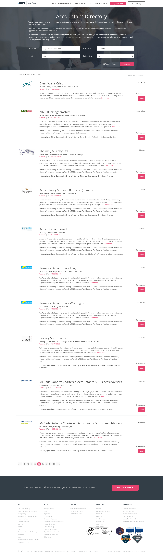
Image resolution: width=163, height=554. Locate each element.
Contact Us (81, 551)
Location (32, 48)
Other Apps (47, 537)
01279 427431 (55, 89)
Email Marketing (49, 527)
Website (42, 89)
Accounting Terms (23, 542)
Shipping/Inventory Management (54, 521)
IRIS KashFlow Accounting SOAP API (133, 521)
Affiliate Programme (76, 511)
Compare (140, 94)
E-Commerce (48, 516)
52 (43, 464)
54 (50, 464)
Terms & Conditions (36, 551)
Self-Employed (100, 527)
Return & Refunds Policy (62, 551)
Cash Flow (99, 524)
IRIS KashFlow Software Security (27, 516)
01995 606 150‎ (55, 429)
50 (35, 464)
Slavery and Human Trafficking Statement (27, 533)
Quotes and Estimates (103, 511)
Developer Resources (129, 509)
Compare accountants (135, 75)
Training (20, 524)
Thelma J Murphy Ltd (53, 151)
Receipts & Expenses (50, 519)
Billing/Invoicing (49, 509)
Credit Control (100, 519)
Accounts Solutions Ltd (54, 229)
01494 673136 (55, 118)
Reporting (99, 516)
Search (127, 64)
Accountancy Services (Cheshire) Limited (66, 190)
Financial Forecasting (50, 529)
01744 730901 (55, 344)
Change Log (100, 521)
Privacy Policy (22, 514)
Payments (47, 514)
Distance (87, 48)
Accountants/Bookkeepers (78, 509)
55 (54, 464)
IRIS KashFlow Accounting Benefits (28, 540)
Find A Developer (128, 516)
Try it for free (124, 487)
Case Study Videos (23, 521)
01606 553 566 (55, 274)
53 (46, 464)
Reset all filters (109, 64)
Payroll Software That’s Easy (52, 532)
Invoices (98, 509)
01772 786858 (55, 388)
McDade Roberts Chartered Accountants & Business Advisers (80, 382)
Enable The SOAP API (129, 519)
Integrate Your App (128, 511)
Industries (87, 56)
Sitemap (73, 551)
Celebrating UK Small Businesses (28, 511)
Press (19, 537)
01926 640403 (55, 157)
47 (24, 464)
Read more (105, 98)
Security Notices (23, 519)
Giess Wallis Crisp (51, 83)
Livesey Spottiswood (53, 338)
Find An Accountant (76, 514)
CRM (45, 511)
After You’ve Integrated (130, 514)
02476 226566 (55, 235)
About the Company (24, 509)
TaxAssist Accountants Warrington (62, 303)
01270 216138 (55, 196)
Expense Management (51, 534)
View (141, 98)
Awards (20, 527)
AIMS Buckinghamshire (55, 112)
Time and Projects (49, 524)
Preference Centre (92, 551)
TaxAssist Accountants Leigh (58, 268)
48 (28, 464)
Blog (19, 529)
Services (31, 56)
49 (32, 464)
